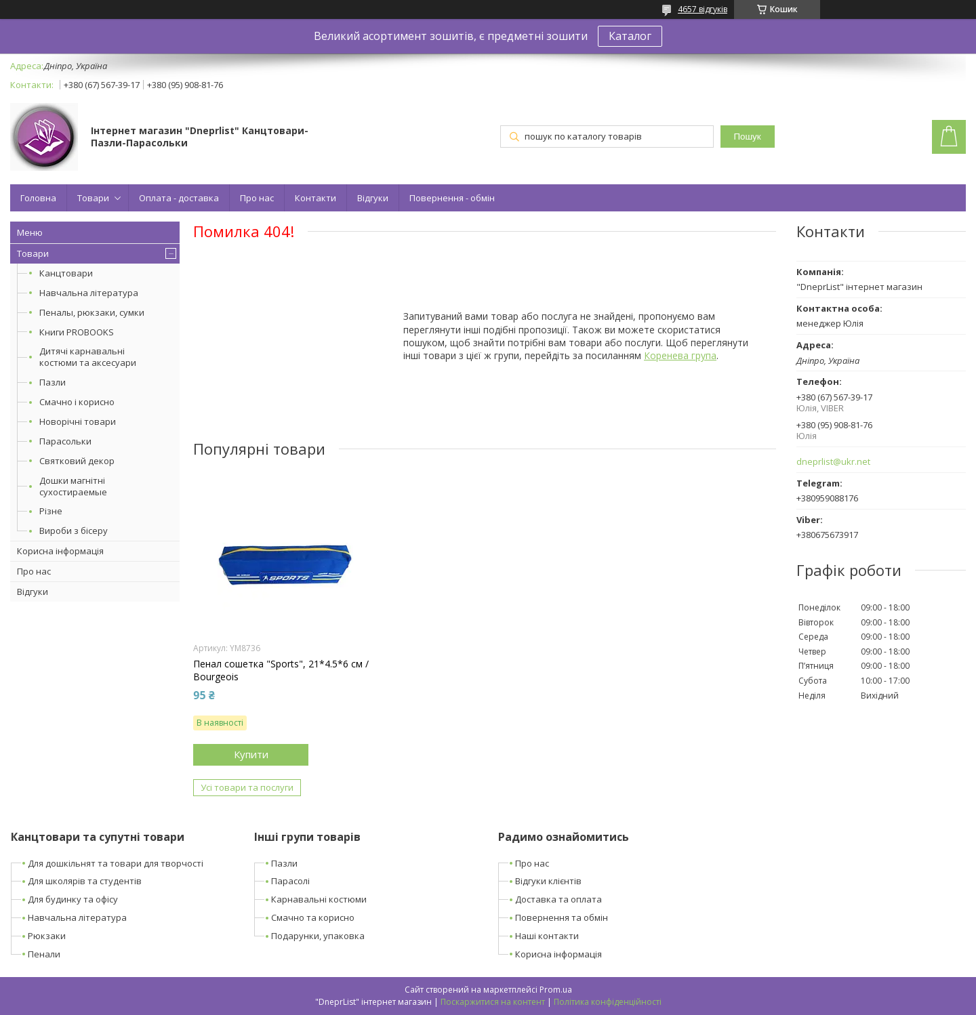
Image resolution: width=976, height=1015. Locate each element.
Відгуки (372, 198)
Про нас (257, 198)
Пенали (44, 954)
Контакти (315, 198)
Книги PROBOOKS (76, 332)
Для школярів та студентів (85, 881)
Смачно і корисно (77, 402)
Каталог (630, 35)
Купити (251, 754)
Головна (38, 198)
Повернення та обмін (561, 917)
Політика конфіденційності (608, 1002)
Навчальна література (88, 293)
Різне (50, 511)
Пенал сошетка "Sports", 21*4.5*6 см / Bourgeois (281, 670)
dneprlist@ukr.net (833, 462)
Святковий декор (77, 461)
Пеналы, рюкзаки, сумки (91, 312)
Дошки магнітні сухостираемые (73, 486)
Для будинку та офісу (73, 899)
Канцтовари (66, 273)
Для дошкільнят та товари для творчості (115, 863)
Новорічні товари (77, 421)
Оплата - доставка (179, 198)
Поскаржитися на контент (493, 1002)
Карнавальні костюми (319, 899)
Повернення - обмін (452, 198)
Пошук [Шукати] (746, 136)
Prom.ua (556, 989)
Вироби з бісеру (73, 530)
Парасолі (290, 881)
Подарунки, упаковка (318, 936)
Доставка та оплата (558, 899)
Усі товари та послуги (247, 787)
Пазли (52, 382)
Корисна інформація (60, 551)
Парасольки (65, 441)
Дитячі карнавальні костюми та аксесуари (87, 357)
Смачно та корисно (312, 917)
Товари (93, 198)
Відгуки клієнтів (548, 881)
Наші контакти (547, 936)
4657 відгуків (702, 9)
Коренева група (680, 355)
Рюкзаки (47, 936)
